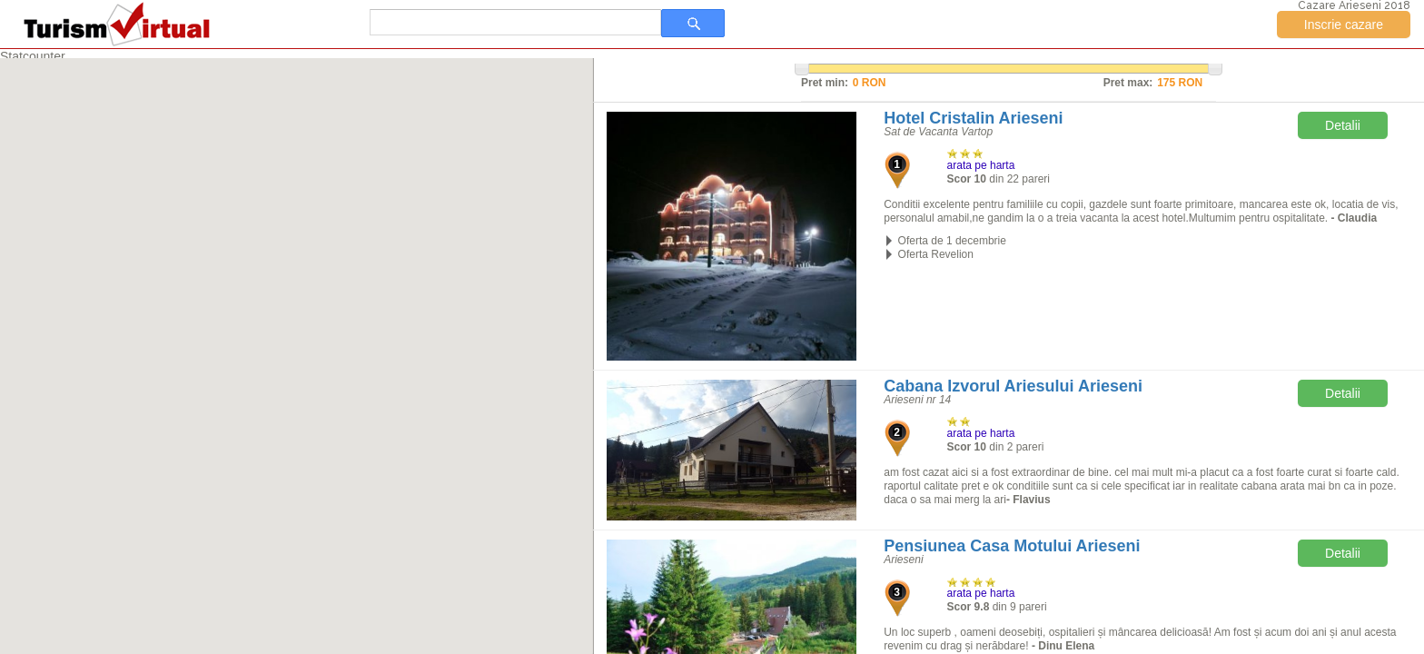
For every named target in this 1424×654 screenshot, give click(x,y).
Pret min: (824, 82)
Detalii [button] (1342, 125)
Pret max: (1128, 82)
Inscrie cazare (1343, 24)
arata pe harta (981, 165)
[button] (233, 290)
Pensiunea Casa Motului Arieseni (1012, 546)
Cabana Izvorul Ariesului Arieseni (1013, 386)
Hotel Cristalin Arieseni (973, 118)
